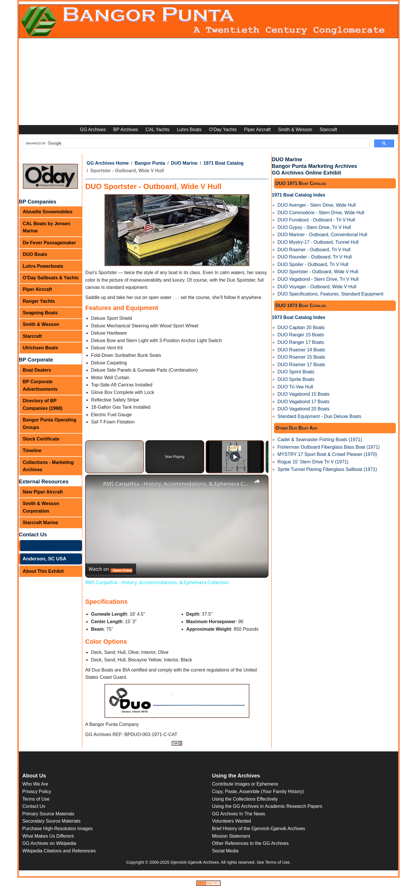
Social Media (225, 850)
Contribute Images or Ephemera (245, 784)
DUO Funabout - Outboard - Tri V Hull (316, 219)
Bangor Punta (150, 163)
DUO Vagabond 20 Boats (303, 408)
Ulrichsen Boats (40, 347)
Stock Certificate (41, 438)
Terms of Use (36, 799)
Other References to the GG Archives (250, 843)
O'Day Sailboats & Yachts (51, 277)
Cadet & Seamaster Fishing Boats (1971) (319, 439)
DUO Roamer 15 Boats (301, 357)
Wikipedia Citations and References (59, 850)
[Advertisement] (208, 81)
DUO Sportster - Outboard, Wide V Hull (317, 271)
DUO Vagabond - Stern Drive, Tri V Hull (318, 279)
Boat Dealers (37, 370)
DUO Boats (35, 254)
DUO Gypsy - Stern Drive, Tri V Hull (314, 227)
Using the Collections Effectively (245, 799)
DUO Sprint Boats (295, 371)
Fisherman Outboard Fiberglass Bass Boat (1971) (328, 447)
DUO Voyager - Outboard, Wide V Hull (316, 286)
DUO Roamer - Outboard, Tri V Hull (313, 249)
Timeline (32, 450)
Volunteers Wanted (231, 821)
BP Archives (125, 129)
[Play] (235, 457)
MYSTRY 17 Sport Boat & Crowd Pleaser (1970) (327, 454)
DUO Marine (184, 163)
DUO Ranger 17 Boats (300, 342)
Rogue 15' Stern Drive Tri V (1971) (312, 461)
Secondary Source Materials (51, 821)
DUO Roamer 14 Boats (301, 349)
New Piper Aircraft (43, 491)
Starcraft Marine (40, 522)
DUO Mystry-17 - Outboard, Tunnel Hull (318, 242)
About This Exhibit (43, 571)
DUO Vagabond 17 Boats (303, 401)
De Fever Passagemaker (49, 242)
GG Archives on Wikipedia (49, 843)
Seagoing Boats (40, 312)
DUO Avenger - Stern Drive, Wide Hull (316, 205)
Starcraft (328, 129)
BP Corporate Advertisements (40, 385)
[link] (94, 484)
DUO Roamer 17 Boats (301, 364)
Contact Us (33, 806)
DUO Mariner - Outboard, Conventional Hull (322, 234)
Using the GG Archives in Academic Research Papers (267, 806)
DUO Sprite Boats (295, 379)
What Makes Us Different (48, 836)
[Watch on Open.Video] (110, 569)
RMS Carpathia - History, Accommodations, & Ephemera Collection (176, 483)
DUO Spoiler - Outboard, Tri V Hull (312, 264)
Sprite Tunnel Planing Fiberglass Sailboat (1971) (327, 469)
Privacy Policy (36, 791)
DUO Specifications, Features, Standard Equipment (330, 293)
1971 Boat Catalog (223, 163)
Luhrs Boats (189, 129)
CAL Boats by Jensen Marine (46, 227)
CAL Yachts (157, 129)
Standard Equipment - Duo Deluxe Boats (319, 416)
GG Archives (93, 129)
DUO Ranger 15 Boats (300, 334)
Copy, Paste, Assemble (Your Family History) (258, 791)
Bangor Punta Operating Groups (49, 423)
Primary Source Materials (48, 813)
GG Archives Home (108, 163)
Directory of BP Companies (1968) (43, 404)
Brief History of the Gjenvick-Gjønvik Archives (258, 828)
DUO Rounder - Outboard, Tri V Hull (314, 256)
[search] (196, 143)
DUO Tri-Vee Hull (295, 386)
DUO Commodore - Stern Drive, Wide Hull (320, 212)
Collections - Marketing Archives (48, 466)
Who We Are (35, 784)
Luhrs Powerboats (43, 266)
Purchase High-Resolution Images (57, 828)
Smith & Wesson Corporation (41, 507)
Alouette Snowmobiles (48, 211)
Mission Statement (231, 836)
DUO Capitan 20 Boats (301, 327)
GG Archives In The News (238, 813)
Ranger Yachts (39, 301)
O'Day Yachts (223, 129)
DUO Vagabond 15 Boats (303, 394)
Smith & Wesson (295, 129)
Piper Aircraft (257, 129)
